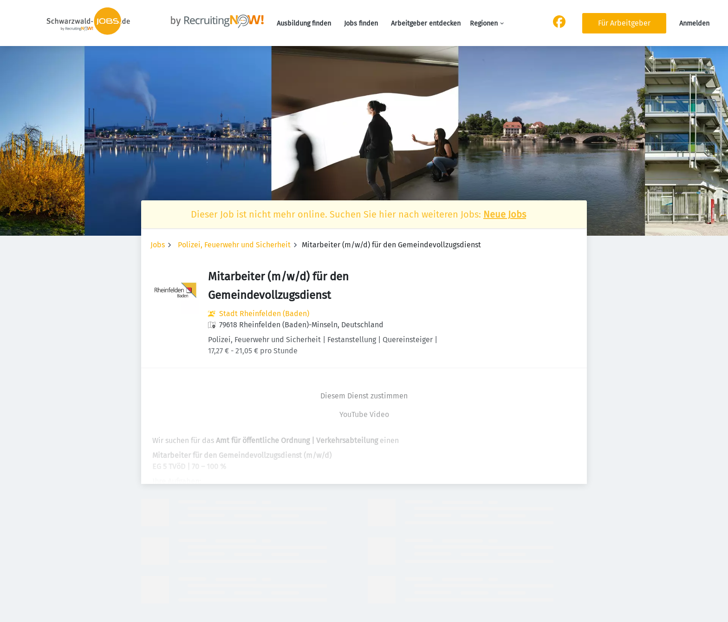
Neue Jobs (504, 214)
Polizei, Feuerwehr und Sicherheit (234, 244)
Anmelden (694, 23)
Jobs (157, 244)
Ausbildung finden (304, 23)
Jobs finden (361, 23)
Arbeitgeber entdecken (426, 23)
